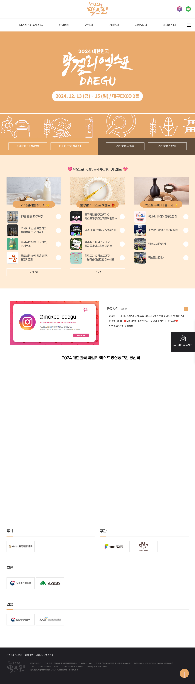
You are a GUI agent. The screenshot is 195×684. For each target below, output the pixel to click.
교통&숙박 (141, 25)
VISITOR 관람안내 (167, 146)
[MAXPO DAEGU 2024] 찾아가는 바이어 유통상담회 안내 (146, 316)
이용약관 (29, 655)
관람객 (89, 25)
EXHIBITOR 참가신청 (28, 146)
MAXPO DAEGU (31, 25)
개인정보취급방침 (14, 655)
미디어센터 (169, 25)
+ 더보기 (34, 272)
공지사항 (121, 326)
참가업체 (64, 25)
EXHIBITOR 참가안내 (70, 146)
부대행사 (114, 25)
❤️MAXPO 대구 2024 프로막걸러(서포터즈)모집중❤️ (143, 321)
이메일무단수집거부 (45, 655)
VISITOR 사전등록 (125, 146)
